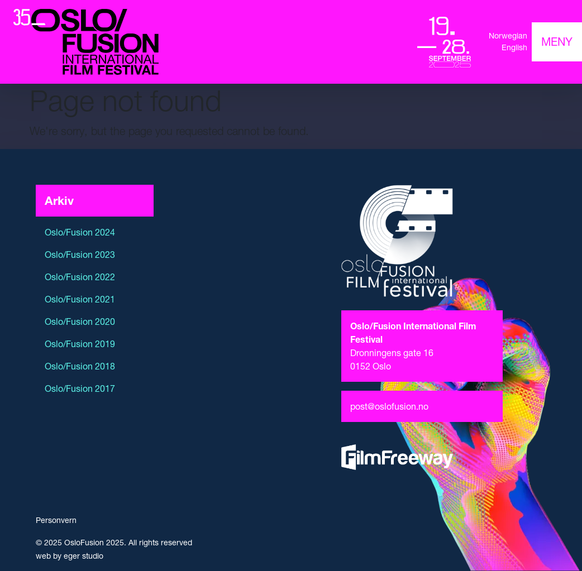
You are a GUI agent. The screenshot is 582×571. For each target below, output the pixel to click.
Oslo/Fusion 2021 (80, 299)
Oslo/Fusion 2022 (80, 276)
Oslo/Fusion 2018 (80, 366)
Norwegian (508, 36)
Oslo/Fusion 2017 (80, 388)
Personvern (56, 520)
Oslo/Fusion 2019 (80, 343)
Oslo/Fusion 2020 (80, 321)
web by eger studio (69, 556)
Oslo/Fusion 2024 (80, 232)
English (514, 47)
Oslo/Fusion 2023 (80, 254)
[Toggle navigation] (557, 41)
